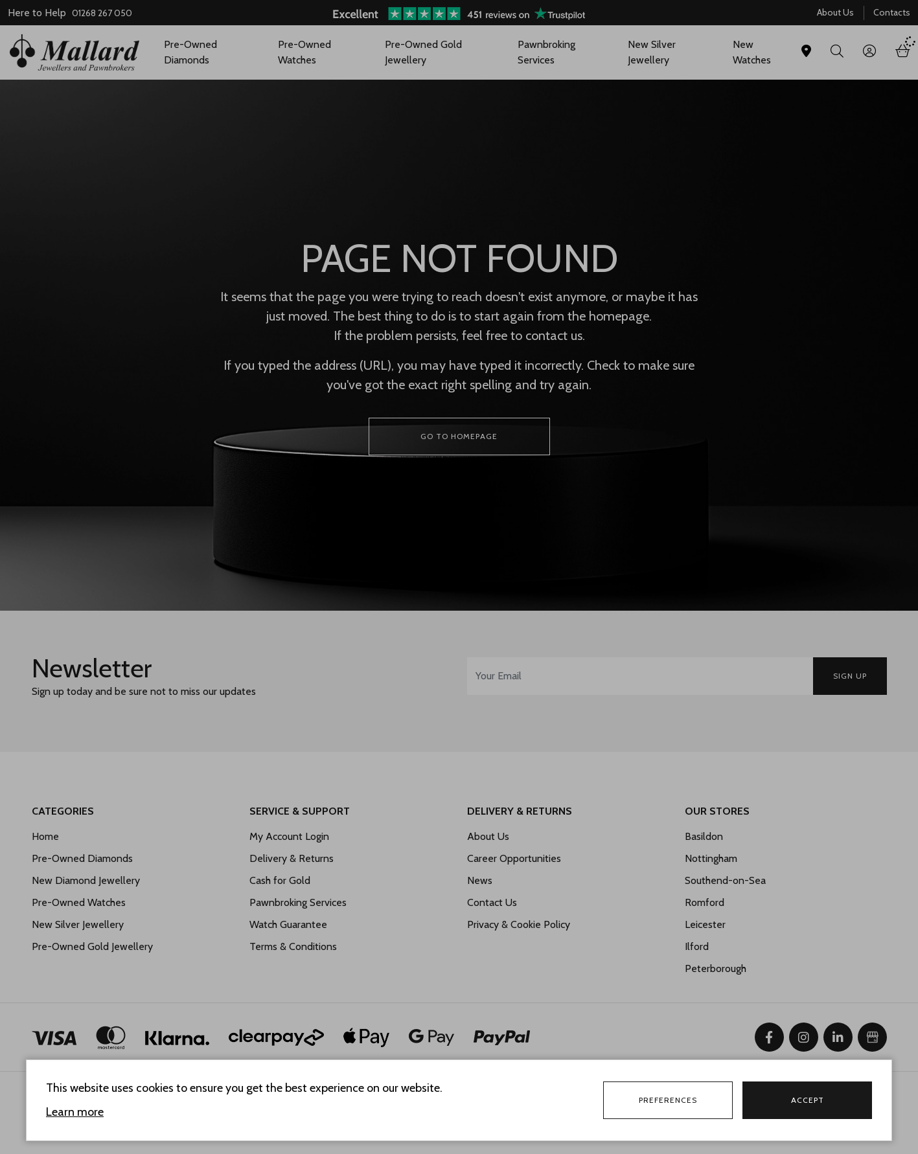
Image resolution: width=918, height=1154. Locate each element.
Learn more (75, 1112)
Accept (807, 1100)
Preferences (668, 1100)
